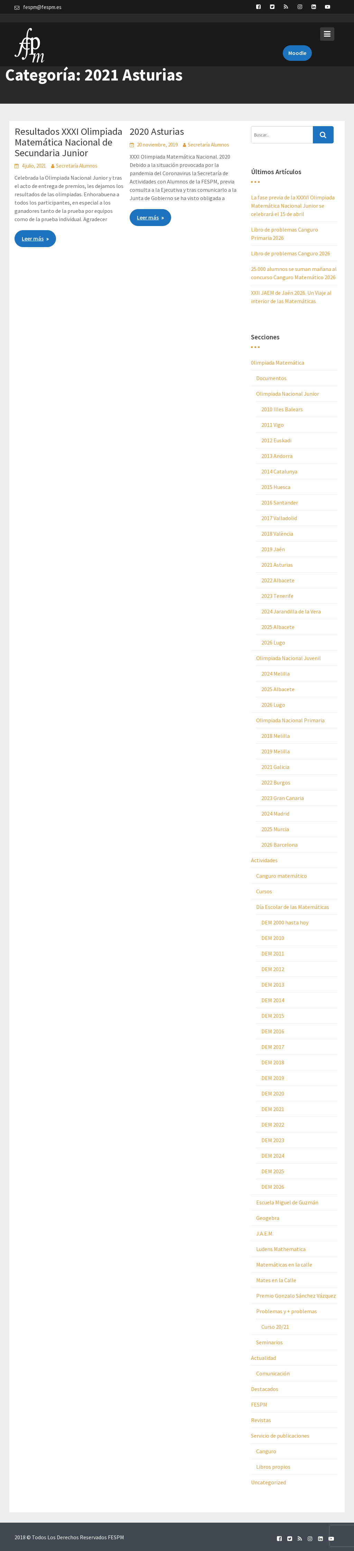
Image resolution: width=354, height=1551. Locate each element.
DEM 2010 (272, 937)
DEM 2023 (272, 1140)
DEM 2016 (272, 1031)
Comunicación (273, 1373)
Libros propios (273, 1466)
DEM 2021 (272, 1109)
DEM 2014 (272, 1000)
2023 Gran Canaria (282, 798)
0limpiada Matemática (277, 362)
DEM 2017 (272, 1046)
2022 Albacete (278, 580)
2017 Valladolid (279, 518)
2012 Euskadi (276, 440)
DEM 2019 (272, 1077)
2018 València (277, 533)
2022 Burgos (275, 782)
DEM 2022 (272, 1124)
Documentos (271, 378)
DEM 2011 (272, 953)
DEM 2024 (272, 1155)
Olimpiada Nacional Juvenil (288, 658)
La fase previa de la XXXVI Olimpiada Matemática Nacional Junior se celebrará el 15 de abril (293, 205)
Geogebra (267, 1217)
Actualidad (263, 1357)
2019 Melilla (275, 751)
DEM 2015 (272, 1015)
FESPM (259, 1404)
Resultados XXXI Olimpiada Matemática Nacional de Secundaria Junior (68, 142)
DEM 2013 (272, 984)
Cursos (264, 891)
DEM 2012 (272, 969)
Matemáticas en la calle (284, 1264)
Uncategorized (268, 1482)
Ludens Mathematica (281, 1249)
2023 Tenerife (277, 595)
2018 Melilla (275, 735)
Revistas (261, 1420)
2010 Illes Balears (282, 409)
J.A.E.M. (264, 1233)
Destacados (264, 1388)
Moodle (297, 44)
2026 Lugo (273, 642)
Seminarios (269, 1342)
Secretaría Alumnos (76, 165)
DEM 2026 (272, 1186)
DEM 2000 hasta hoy (284, 922)
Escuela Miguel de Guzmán (287, 1202)
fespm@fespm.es (42, 7)
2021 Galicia (275, 766)
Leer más (33, 238)
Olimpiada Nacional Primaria (290, 720)
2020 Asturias (157, 131)
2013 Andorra (276, 455)
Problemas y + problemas (286, 1311)
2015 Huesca (275, 486)
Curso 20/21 (275, 1326)
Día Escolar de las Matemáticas (292, 906)
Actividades (264, 860)
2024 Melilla (275, 673)
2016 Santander (279, 502)
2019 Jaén (273, 549)
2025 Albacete (278, 626)
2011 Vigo (272, 424)
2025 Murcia (275, 829)
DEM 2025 (272, 1171)
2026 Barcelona (279, 844)
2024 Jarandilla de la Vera (291, 611)
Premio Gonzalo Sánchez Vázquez (296, 1295)
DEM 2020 (272, 1093)
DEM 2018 (272, 1062)
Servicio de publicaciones (280, 1435)
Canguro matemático (281, 875)
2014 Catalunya (279, 471)
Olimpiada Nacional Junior (287, 393)
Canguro (266, 1451)
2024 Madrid (275, 813)
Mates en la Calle (276, 1280)
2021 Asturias (277, 564)
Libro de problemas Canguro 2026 (290, 253)
